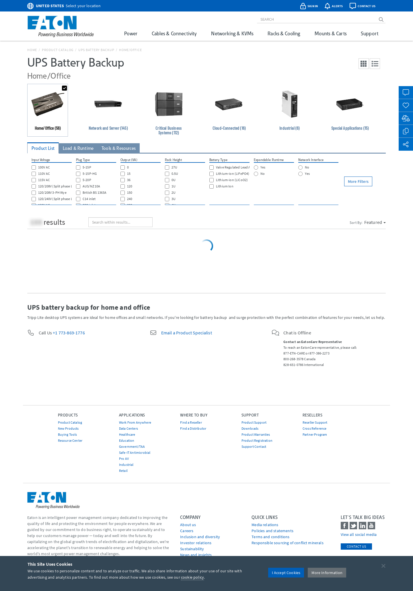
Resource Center (70, 440)
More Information (326, 572)
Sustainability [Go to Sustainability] (192, 548)
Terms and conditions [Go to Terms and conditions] (270, 536)
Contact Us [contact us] (356, 546)
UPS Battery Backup (96, 50)
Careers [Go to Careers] (186, 530)
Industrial (126, 464)
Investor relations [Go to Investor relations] (195, 542)
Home (32, 50)
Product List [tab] (43, 148)
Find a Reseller (191, 422)
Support (369, 33)
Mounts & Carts (330, 33)
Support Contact (253, 446)
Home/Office (130, 50)
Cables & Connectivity (174, 33)
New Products (68, 428)
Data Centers (128, 428)
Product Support (253, 422)
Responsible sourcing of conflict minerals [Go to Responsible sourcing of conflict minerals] (288, 542)
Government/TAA (132, 446)
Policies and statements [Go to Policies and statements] (272, 530)
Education (126, 440)
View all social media (359, 534)
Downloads (249, 428)
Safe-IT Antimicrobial (134, 452)
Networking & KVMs (232, 33)
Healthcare (127, 434)
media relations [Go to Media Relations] (265, 524)
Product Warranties (255, 434)
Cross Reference (314, 428)
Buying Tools (67, 434)
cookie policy (192, 577)
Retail (123, 470)
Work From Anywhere (135, 422)
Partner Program (315, 434)
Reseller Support (315, 422)
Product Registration (256, 440)
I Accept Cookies (286, 572)
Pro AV (124, 458)
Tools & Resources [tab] (119, 148)
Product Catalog (57, 50)
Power (130, 33)
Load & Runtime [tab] (78, 148)
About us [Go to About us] (188, 524)
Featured (375, 222)
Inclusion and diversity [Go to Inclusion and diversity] (200, 536)
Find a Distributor (193, 428)
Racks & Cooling (284, 33)
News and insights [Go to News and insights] (196, 554)
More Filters (358, 181)
